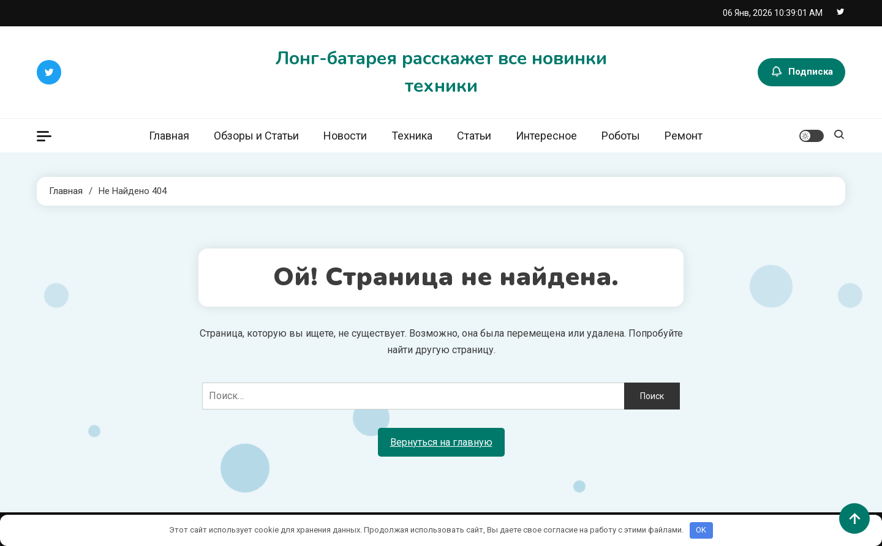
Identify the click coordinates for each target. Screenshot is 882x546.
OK (701, 529)
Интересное (546, 135)
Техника (411, 135)
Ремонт (684, 135)
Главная (169, 135)
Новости (345, 135)
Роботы (620, 135)
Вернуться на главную (441, 442)
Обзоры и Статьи (256, 135)
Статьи (474, 135)
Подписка (801, 72)
